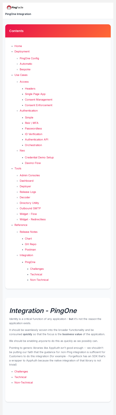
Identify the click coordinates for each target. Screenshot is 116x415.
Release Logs (28, 192)
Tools (17, 168)
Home (18, 46)
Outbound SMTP (30, 208)
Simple (29, 117)
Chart (28, 238)
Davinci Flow (33, 163)
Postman (30, 249)
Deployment (21, 51)
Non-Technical (39, 279)
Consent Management (38, 99)
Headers (30, 88)
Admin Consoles (30, 175)
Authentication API (36, 139)
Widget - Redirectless (33, 219)
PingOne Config (29, 58)
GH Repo (30, 244)
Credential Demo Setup (39, 157)
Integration (26, 255)
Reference (20, 225)
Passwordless (33, 128)
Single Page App (35, 94)
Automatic (26, 63)
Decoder (25, 197)
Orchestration (33, 145)
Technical (36, 274)
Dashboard (26, 180)
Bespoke (25, 69)
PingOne (30, 262)
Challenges (37, 268)
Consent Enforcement (38, 105)
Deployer (25, 186)
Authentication (29, 110)
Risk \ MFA (32, 123)
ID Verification (33, 134)
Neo (22, 150)
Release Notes (29, 231)
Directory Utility (29, 203)
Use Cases (21, 75)
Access (24, 81)
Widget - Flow (28, 214)
